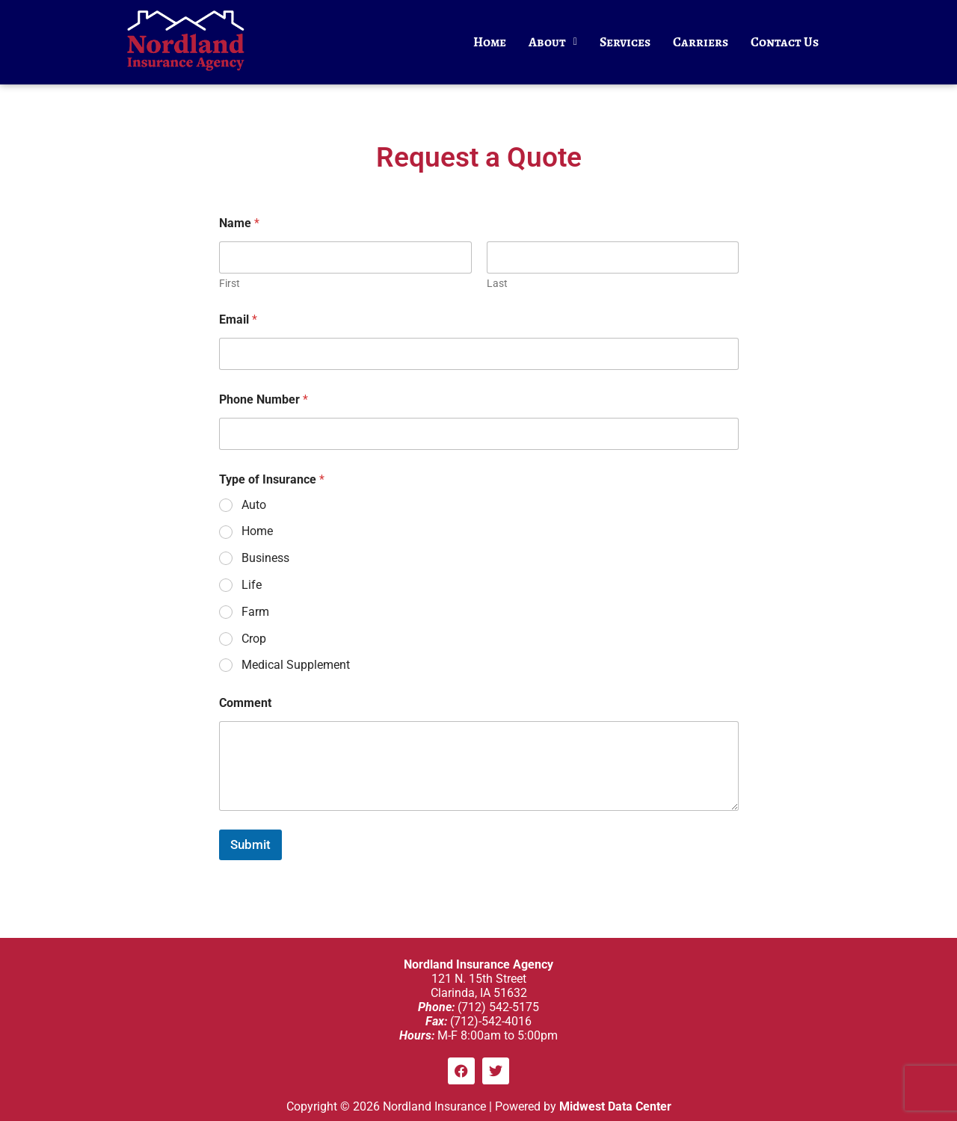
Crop (253, 638)
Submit (250, 844)
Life (251, 585)
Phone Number (263, 399)
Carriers (700, 42)
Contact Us (785, 42)
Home (489, 42)
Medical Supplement (295, 665)
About (553, 42)
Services (625, 42)
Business (265, 558)
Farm (255, 612)
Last (496, 283)
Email (238, 319)
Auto (253, 505)
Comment (245, 703)
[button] (552, 43)
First (229, 283)
